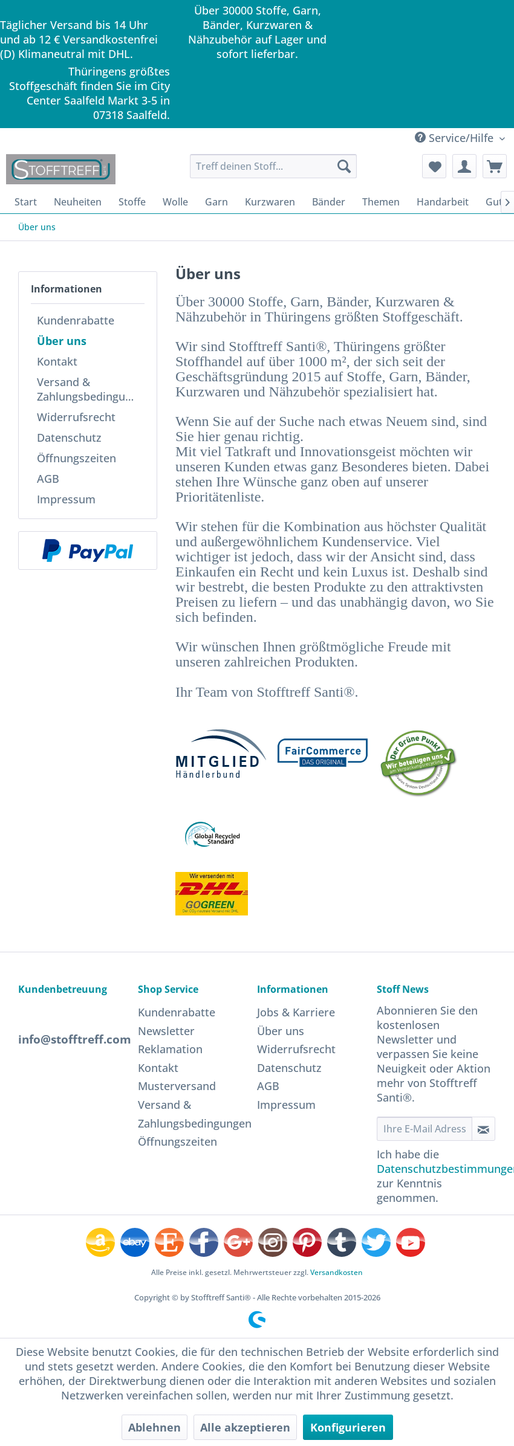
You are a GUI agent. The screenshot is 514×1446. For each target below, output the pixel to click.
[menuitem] (273, 166)
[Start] (25, 201)
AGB (48, 478)
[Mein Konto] (464, 166)
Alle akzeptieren (245, 1427)
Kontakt (57, 361)
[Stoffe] (132, 201)
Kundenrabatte (75, 320)
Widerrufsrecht (76, 417)
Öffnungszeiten (76, 458)
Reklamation (170, 1049)
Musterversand (177, 1086)
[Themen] (381, 201)
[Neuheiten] (77, 201)
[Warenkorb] (495, 166)
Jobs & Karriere (296, 1012)
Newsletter (166, 1031)
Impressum (66, 499)
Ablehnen (154, 1427)
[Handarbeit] (442, 201)
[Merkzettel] (434, 166)
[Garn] (216, 201)
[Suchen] (344, 166)
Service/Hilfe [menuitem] (455, 138)
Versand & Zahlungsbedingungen (91, 389)
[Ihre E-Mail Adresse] (424, 1129)
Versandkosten (336, 1272)
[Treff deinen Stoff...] (273, 166)
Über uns (61, 341)
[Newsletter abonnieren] (484, 1129)
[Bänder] (329, 201)
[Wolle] (175, 201)
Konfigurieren (348, 1427)
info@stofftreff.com (74, 1039)
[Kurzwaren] (270, 201)
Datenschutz (69, 437)
